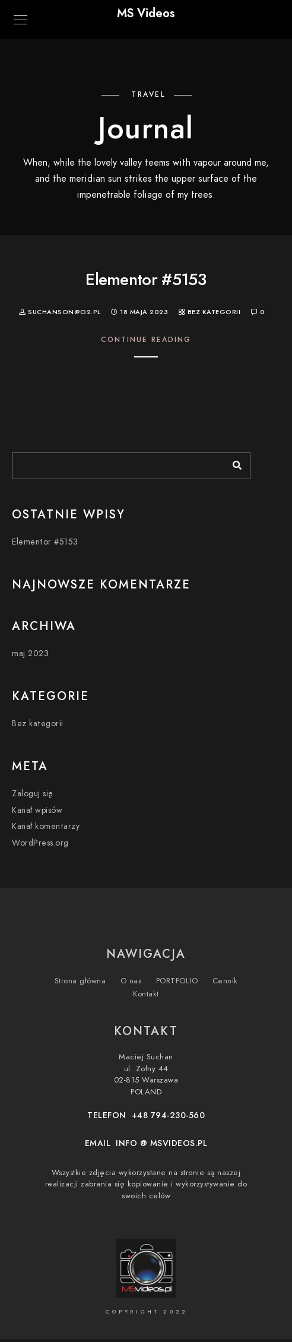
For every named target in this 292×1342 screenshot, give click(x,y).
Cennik (225, 981)
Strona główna (80, 981)
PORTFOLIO (177, 981)
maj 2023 (30, 653)
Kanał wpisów (37, 810)
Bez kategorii (214, 312)
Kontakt (146, 994)
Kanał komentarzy (46, 826)
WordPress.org (40, 843)
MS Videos (146, 13)
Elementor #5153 (146, 279)
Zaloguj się (32, 793)
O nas (131, 981)
